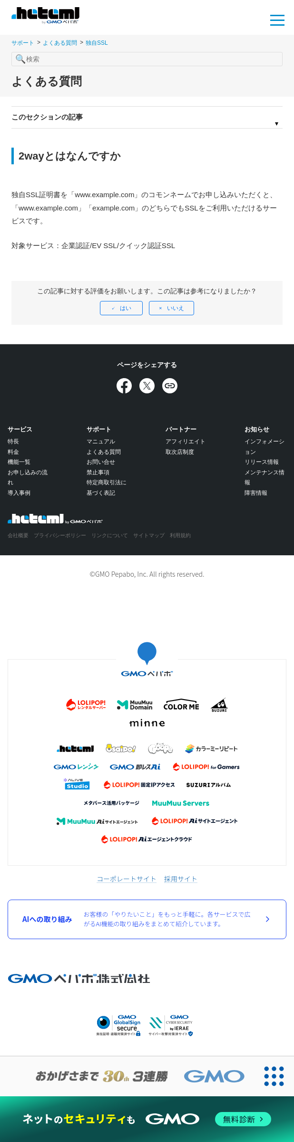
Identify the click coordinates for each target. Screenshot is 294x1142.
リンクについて (109, 535)
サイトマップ (149, 535)
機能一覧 (19, 462)
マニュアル (101, 441)
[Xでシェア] (147, 385)
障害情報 (256, 493)
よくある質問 (60, 43)
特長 (13, 441)
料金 (13, 452)
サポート (22, 43)
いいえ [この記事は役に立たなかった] (175, 308)
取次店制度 (180, 452)
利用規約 (180, 535)
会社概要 (18, 535)
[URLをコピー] (169, 385)
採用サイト (180, 878)
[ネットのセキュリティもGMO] (146, 1119)
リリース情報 (262, 462)
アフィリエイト (186, 441)
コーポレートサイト (127, 878)
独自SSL (97, 43)
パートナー (181, 429)
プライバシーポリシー (60, 535)
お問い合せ (101, 462)
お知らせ (257, 429)
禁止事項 (98, 472)
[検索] (147, 59)
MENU (277, 19)
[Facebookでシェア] (124, 385)
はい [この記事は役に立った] (125, 308)
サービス (20, 429)
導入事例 (19, 493)
